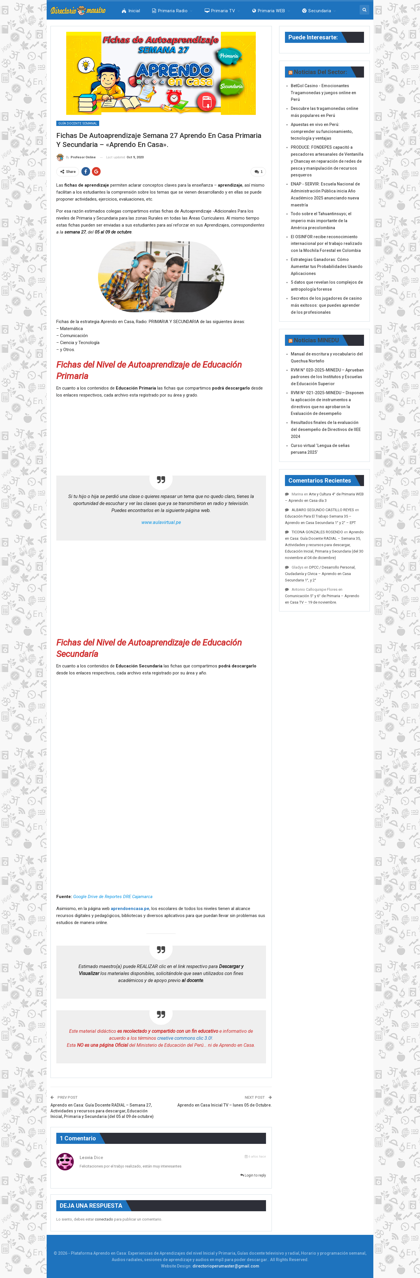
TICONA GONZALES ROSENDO (317, 532)
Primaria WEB (268, 10)
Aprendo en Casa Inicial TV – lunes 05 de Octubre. (224, 1105)
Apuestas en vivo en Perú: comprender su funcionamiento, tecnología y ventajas (322, 131)
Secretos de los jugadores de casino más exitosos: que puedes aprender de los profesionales (326, 305)
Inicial (131, 10)
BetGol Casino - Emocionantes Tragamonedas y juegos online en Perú (323, 92)
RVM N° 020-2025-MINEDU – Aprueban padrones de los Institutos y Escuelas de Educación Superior (327, 377)
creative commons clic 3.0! (184, 1038)
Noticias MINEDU (316, 340)
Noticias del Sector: (320, 72)
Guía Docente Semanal (77, 123)
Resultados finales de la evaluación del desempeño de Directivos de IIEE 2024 (326, 429)
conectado (104, 1219)
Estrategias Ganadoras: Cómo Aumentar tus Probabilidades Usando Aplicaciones (327, 266)
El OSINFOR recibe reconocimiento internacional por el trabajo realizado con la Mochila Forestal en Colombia (326, 243)
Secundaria (316, 10)
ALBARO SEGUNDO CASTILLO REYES (323, 510)
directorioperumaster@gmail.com (225, 1266)
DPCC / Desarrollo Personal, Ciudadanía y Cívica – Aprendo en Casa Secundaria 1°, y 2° (320, 573)
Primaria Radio (170, 10)
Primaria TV (220, 10)
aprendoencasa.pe (130, 908)
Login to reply (253, 1175)
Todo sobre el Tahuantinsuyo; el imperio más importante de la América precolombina (321, 220)
